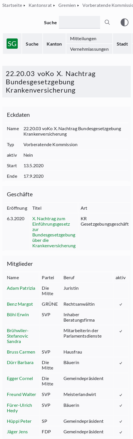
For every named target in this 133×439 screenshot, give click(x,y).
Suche (32, 43)
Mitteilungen (83, 38)
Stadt (122, 43)
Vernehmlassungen (89, 49)
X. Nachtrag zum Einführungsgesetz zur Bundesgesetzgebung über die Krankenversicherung (54, 232)
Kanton (54, 43)
